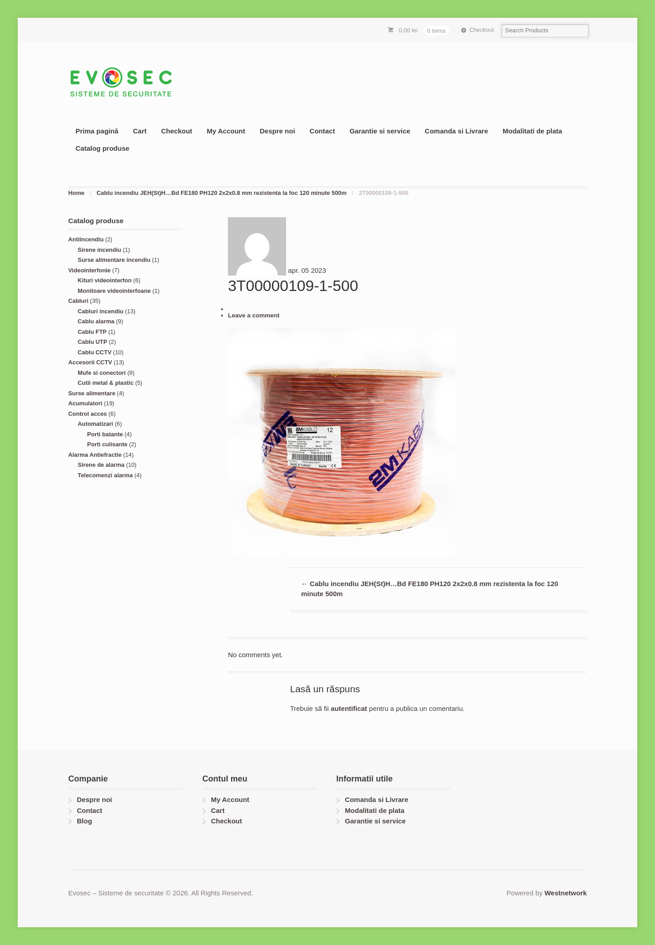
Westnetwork (565, 893)
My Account (226, 131)
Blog (84, 821)
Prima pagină (97, 131)
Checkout (481, 29)
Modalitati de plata (532, 131)
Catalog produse (102, 148)
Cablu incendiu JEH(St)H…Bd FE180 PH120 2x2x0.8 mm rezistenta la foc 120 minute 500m (221, 192)
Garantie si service (379, 131)
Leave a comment (253, 315)
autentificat (349, 708)
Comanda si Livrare (456, 131)
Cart (139, 131)
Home (76, 192)
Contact (322, 131)
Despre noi (277, 131)
